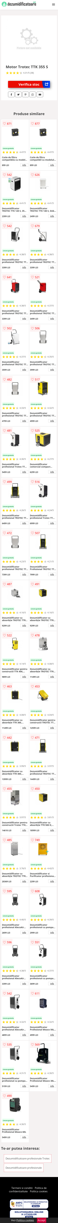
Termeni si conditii (22, 1188)
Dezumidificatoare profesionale (24, 1167)
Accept (41, 1220)
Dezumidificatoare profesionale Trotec (28, 1158)
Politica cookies (38, 1191)
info (24, 165)
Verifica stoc (34, 84)
